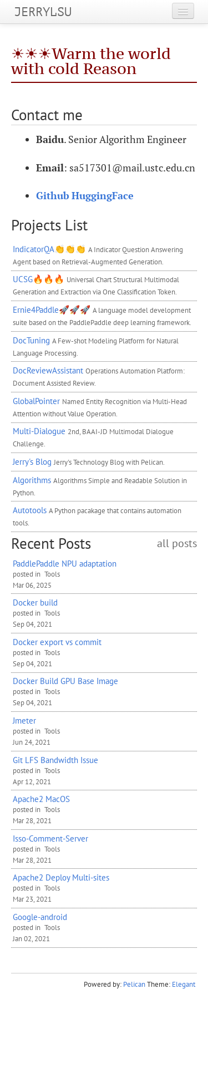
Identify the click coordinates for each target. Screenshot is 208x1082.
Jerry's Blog (32, 461)
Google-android (40, 916)
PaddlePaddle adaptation (64, 563)
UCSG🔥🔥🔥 (38, 278)
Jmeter (24, 720)
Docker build (35, 602)
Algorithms (32, 479)
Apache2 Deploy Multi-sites (61, 877)
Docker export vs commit (57, 641)
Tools (52, 574)
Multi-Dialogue (39, 430)
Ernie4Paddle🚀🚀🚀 (51, 309)
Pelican (134, 984)
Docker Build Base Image (65, 680)
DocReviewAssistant (48, 370)
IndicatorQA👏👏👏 (49, 248)
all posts (177, 543)
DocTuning (31, 340)
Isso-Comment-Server (50, 838)
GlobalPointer (36, 400)
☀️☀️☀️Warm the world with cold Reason (91, 60)
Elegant (183, 984)
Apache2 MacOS (41, 798)
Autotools (30, 509)
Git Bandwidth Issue (55, 759)
